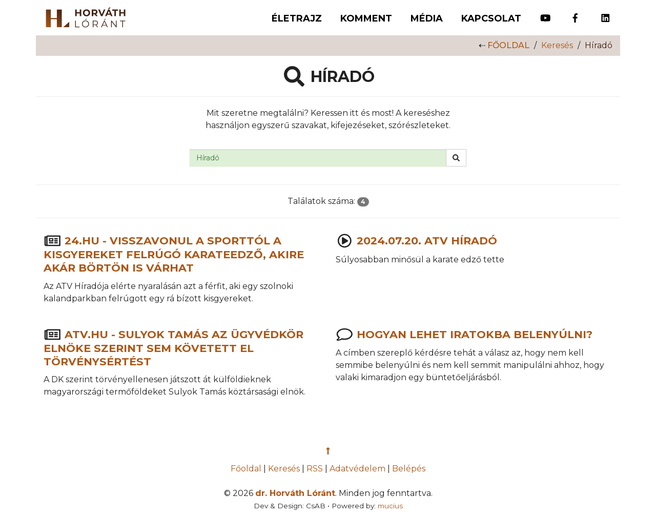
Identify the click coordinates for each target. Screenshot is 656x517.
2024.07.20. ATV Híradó (427, 241)
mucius (390, 506)
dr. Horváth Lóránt (295, 493)
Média (427, 18)
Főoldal (508, 45)
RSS (314, 468)
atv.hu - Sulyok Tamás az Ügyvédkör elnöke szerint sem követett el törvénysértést (173, 347)
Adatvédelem (357, 468)
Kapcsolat (491, 18)
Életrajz (297, 18)
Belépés (408, 468)
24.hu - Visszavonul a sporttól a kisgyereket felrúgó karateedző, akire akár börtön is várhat (174, 254)
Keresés (557, 45)
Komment (366, 18)
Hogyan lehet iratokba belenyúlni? (474, 334)
